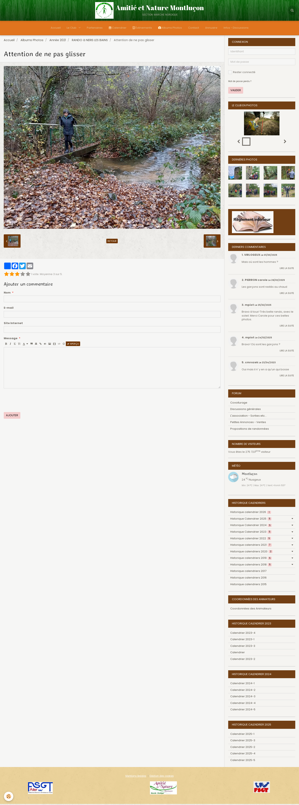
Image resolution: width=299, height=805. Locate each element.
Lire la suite (287, 269)
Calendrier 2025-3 (242, 741)
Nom (7, 294)
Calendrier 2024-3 (242, 697)
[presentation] (35, 401)
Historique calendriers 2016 (248, 579)
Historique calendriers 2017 (248, 572)
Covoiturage (238, 404)
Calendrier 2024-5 (242, 710)
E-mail (8, 309)
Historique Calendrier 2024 (251, 526)
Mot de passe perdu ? (239, 82)
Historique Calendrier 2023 (250, 533)
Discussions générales (245, 410)
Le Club (72, 28)
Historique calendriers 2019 (251, 559)
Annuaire (211, 28)
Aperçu (73, 344)
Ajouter (12, 416)
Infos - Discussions (236, 28)
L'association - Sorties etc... (248, 417)
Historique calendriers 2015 (248, 585)
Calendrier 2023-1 (242, 640)
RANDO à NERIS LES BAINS (90, 41)
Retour (112, 242)
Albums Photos (170, 28)
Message (10, 339)
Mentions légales (135, 777)
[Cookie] (8, 796)
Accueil (55, 28)
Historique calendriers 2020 (251, 552)
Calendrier (117, 28)
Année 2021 (57, 41)
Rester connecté (241, 73)
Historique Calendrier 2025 (250, 520)
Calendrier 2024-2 (242, 691)
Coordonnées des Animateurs (250, 610)
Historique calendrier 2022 (250, 539)
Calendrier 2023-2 (242, 660)
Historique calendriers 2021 (251, 546)
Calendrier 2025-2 (242, 748)
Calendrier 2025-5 (242, 761)
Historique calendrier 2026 (250, 513)
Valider (235, 91)
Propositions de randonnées (249, 430)
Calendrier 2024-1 (242, 684)
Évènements (142, 28)
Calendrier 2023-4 (242, 634)
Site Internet (13, 324)
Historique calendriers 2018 (251, 566)
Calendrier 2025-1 (242, 735)
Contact (193, 28)
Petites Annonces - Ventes (248, 423)
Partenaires (95, 28)
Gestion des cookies (162, 777)
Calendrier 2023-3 (242, 647)
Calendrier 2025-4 (242, 754)
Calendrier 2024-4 (243, 704)
